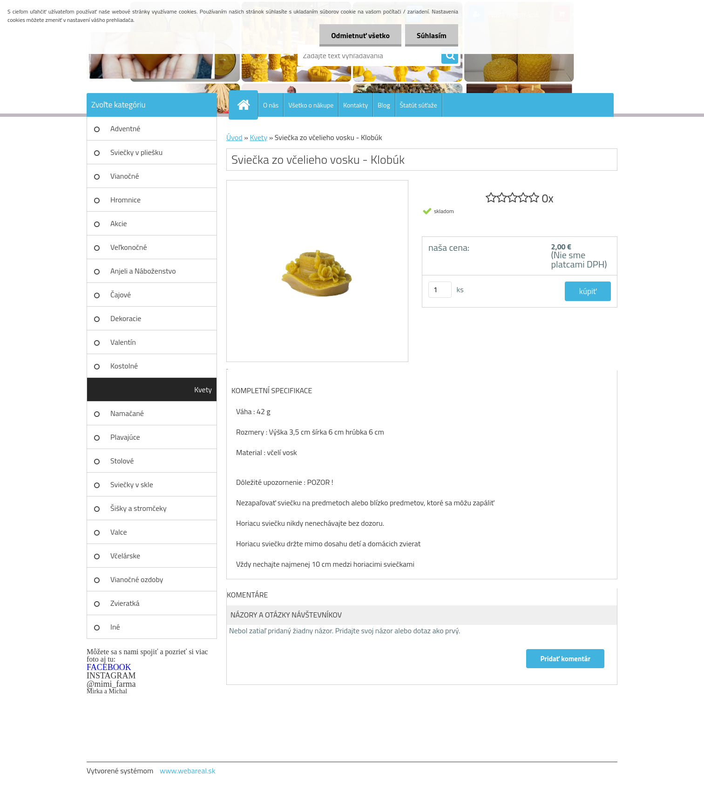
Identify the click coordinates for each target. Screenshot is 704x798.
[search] (449, 56)
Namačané (127, 413)
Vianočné (124, 175)
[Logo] (151, 55)
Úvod (234, 137)
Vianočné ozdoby (136, 579)
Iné (115, 626)
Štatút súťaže (418, 105)
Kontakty (355, 105)
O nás (270, 105)
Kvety (203, 389)
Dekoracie (125, 318)
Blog (384, 105)
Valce (118, 531)
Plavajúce (125, 437)
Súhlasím (432, 35)
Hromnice (125, 199)
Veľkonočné (128, 247)
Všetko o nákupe (310, 105)
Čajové (120, 294)
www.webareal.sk (188, 770)
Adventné (125, 128)
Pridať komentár (565, 658)
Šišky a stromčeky (138, 508)
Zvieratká (124, 603)
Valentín (123, 342)
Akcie (118, 223)
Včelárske (125, 555)
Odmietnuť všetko (360, 35)
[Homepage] (247, 104)
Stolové (122, 460)
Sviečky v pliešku (136, 152)
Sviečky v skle (131, 484)
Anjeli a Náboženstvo (143, 270)
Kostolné (124, 365)
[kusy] (440, 290)
